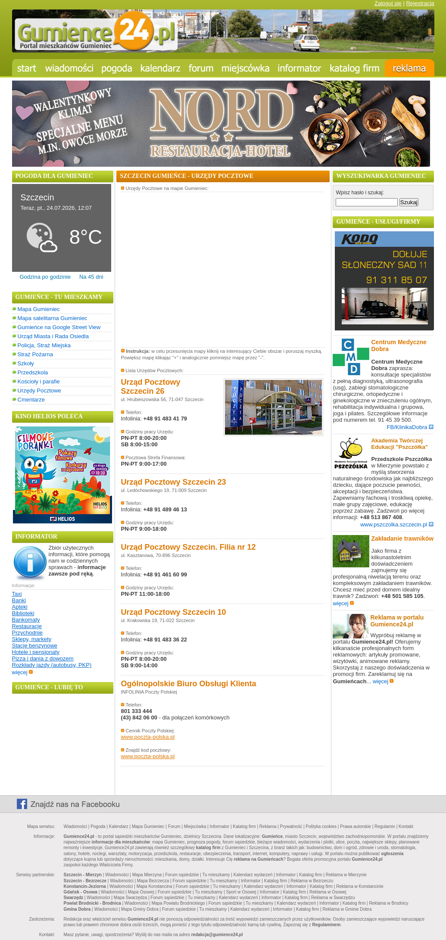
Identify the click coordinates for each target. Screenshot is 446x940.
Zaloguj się (388, 3)
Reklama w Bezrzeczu (311, 880)
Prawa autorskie (355, 826)
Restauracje (27, 626)
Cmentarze (31, 399)
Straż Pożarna (35, 354)
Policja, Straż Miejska (44, 345)
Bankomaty (26, 619)
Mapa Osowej (141, 892)
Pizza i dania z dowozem (43, 658)
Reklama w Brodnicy (388, 903)
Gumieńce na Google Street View (59, 327)
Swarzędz (74, 897)
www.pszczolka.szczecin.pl (397, 524)
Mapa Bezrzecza (153, 880)
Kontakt (406, 826)
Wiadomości (75, 826)
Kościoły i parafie (39, 381)
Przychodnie (27, 632)
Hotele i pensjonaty (36, 652)
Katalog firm (244, 826)
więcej (22, 672)
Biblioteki (23, 613)
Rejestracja (420, 3)
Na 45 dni (91, 277)
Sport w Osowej (241, 892)
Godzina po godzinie (45, 277)
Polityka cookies (321, 826)
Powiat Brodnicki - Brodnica (92, 903)
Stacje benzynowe (35, 645)
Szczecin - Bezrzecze (85, 880)
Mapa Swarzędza (130, 897)
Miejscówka (195, 826)
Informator (220, 826)
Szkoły (26, 363)
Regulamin (384, 826)
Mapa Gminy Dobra (140, 909)
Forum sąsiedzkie (182, 874)
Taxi (17, 594)
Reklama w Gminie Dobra (347, 909)
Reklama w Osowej (327, 892)
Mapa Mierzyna (147, 874)
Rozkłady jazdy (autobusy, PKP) (52, 665)
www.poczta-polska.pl (148, 737)
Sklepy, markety (32, 639)
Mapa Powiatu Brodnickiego (178, 903)
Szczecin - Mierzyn (83, 874)
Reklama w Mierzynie (346, 874)
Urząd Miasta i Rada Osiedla (53, 336)
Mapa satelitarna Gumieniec (52, 318)
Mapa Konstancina (154, 886)
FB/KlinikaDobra (410, 427)
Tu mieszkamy (216, 874)
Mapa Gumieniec (39, 309)
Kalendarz (118, 826)
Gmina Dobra (77, 909)
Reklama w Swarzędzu (333, 897)
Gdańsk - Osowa (80, 892)
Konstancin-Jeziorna (85, 886)
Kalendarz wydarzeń (253, 874)
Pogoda (97, 826)
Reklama (267, 826)
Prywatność (291, 826)
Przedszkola (33, 372)
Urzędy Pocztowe (39, 390)
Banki (19, 600)
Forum (174, 826)
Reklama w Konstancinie (360, 886)
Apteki (20, 607)
